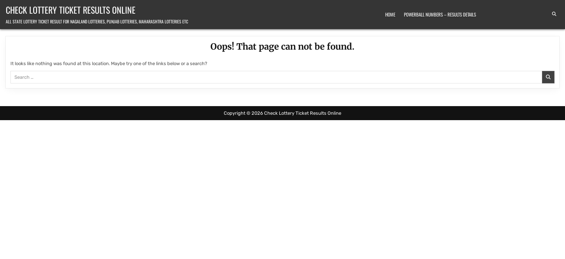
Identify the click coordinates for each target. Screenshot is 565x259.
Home (390, 14)
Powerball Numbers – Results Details (440, 14)
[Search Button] (554, 14)
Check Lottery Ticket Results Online (70, 9)
